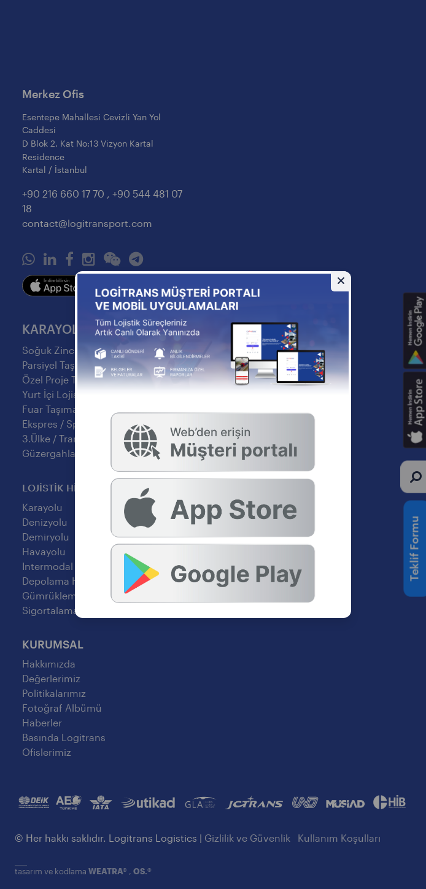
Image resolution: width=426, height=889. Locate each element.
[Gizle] (341, 281)
